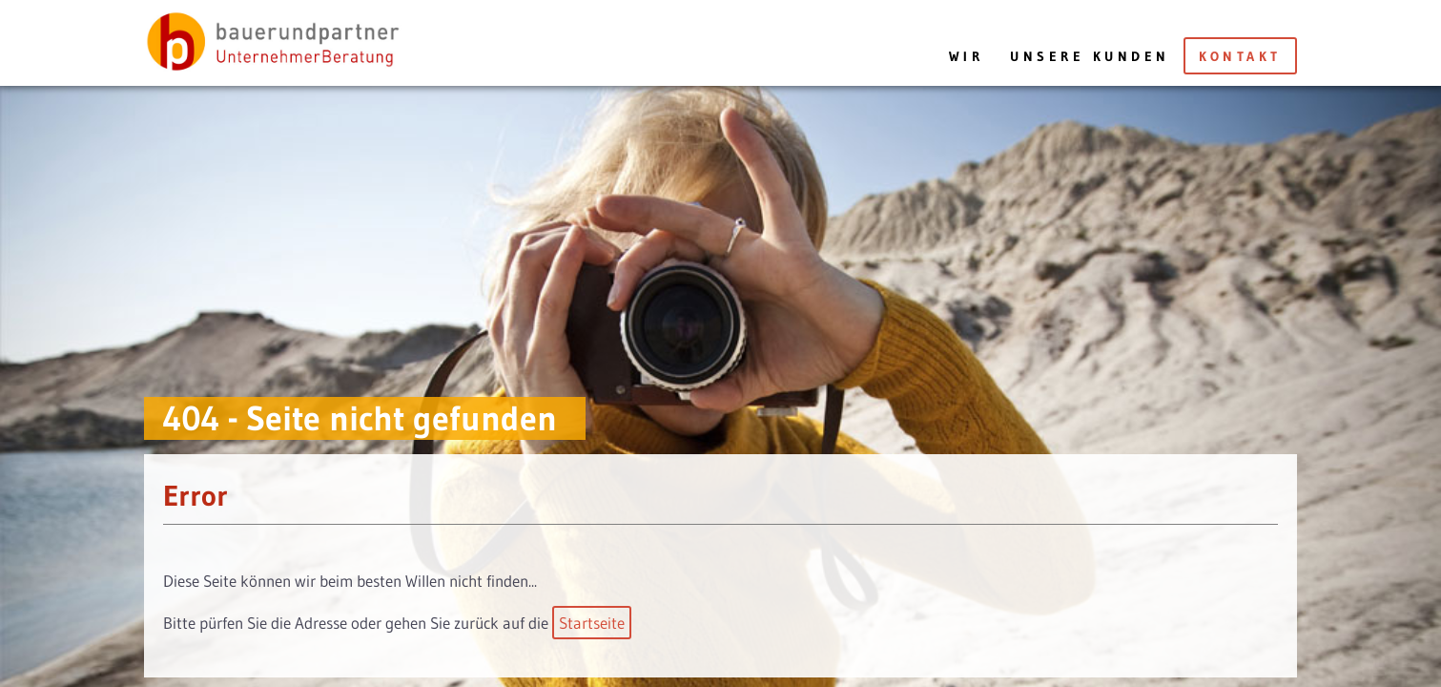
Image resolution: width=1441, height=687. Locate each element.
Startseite (592, 623)
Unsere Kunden (1089, 56)
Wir (966, 56)
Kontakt (1240, 56)
